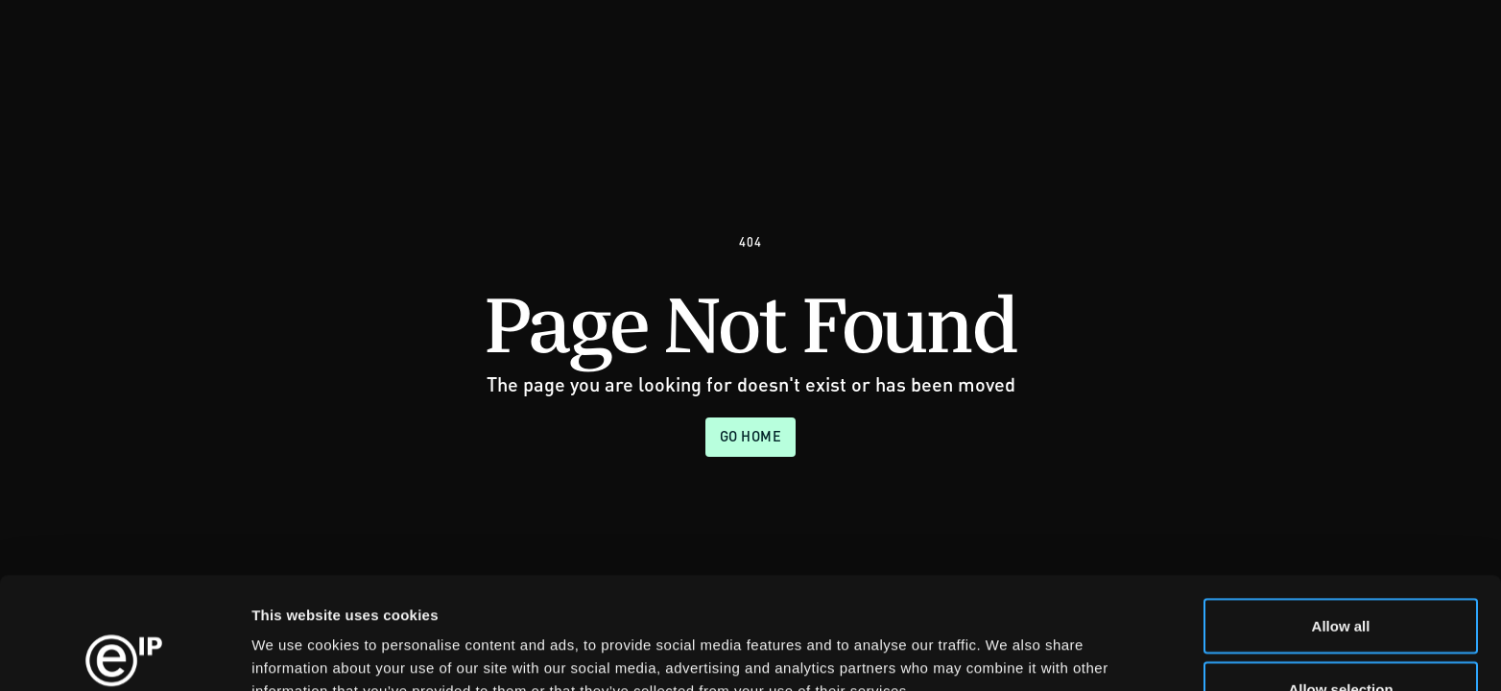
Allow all (1341, 514)
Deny (1341, 639)
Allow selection (1340, 577)
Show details (1007, 641)
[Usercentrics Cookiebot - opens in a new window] (124, 653)
